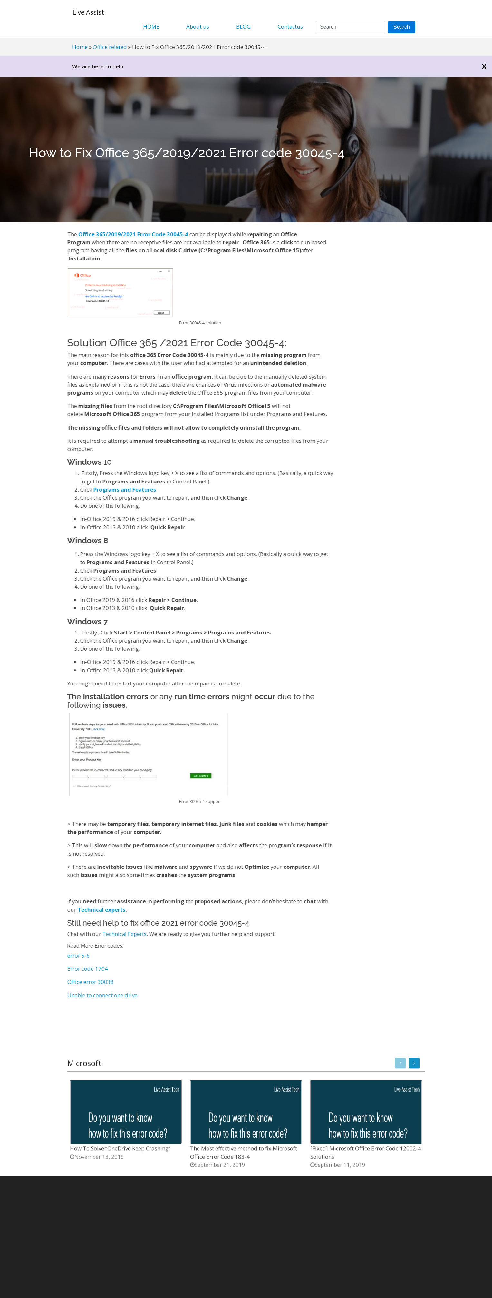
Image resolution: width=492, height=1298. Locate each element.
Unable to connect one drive (98, 995)
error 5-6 (74, 955)
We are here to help (97, 66)
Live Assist (88, 12)
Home (80, 47)
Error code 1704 (83, 968)
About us (197, 26)
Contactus (290, 26)
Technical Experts (120, 934)
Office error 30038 (86, 982)
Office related (110, 47)
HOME (151, 26)
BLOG (243, 26)
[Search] (350, 27)
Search (401, 27)
